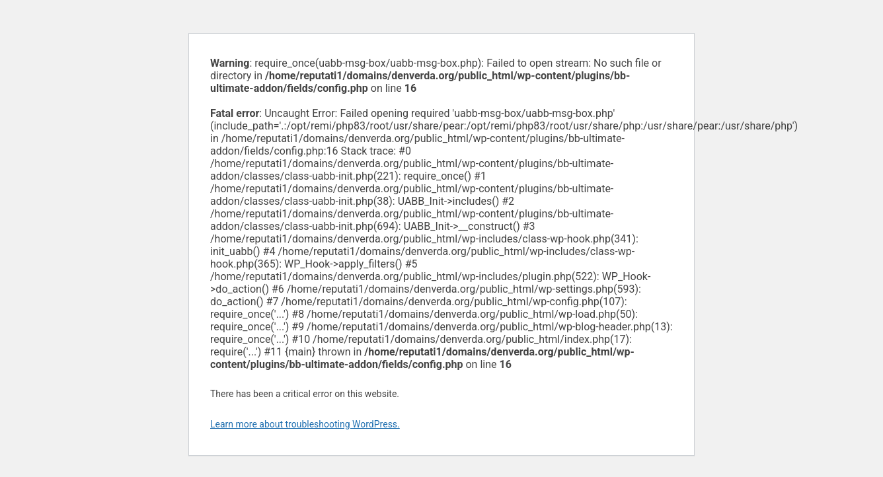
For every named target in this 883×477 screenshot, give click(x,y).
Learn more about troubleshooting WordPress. (305, 424)
